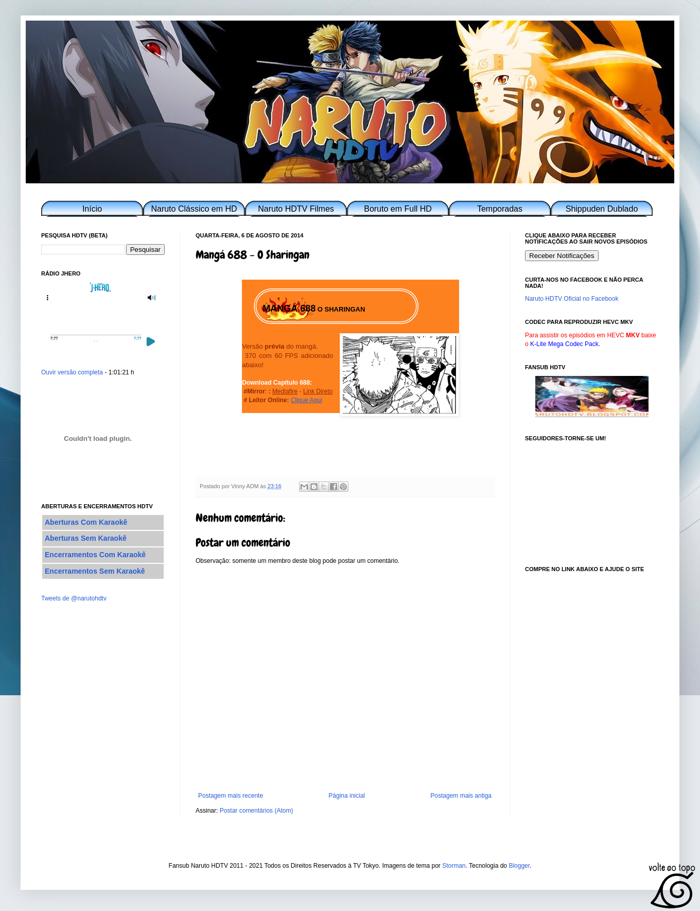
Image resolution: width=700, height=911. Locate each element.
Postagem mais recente (230, 795)
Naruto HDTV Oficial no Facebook (571, 298)
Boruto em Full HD (398, 208)
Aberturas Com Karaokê (86, 522)
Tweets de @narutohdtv (74, 598)
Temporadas (499, 208)
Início (92, 208)
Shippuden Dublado (602, 208)
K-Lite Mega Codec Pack (564, 344)
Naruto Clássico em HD (194, 208)
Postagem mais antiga (461, 795)
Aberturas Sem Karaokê (86, 538)
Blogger (519, 865)
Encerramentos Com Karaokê (95, 555)
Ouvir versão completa (72, 372)
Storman (453, 865)
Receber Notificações (561, 256)
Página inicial (346, 795)
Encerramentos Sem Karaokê (95, 571)
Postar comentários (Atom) (256, 810)
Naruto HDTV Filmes (296, 208)
